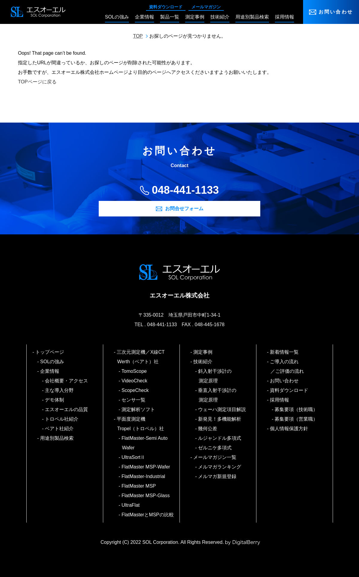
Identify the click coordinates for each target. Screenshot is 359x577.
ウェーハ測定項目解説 (222, 409)
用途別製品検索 (57, 438)
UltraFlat (131, 505)
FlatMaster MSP (139, 486)
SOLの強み (52, 361)
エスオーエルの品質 (66, 409)
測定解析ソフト (138, 409)
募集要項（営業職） (296, 419)
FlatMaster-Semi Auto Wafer (145, 443)
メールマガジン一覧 (215, 457)
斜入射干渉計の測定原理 (215, 376)
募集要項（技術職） (296, 409)
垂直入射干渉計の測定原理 (218, 395)
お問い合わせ (336, 11)
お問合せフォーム (184, 208)
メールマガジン (206, 6)
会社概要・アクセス (66, 380)
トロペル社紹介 (62, 419)
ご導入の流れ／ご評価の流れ (287, 366)
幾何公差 (208, 428)
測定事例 (203, 352)
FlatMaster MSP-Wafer (146, 466)
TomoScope (134, 371)
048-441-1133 (185, 190)
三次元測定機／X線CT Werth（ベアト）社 (143, 356)
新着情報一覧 (284, 352)
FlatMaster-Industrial (143, 476)
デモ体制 (54, 399)
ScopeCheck (135, 390)
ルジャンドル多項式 (220, 438)
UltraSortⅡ (133, 457)
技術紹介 (203, 361)
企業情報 (50, 371)
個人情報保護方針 (289, 428)
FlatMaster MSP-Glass (146, 495)
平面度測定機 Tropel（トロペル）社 (140, 423)
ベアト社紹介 (59, 428)
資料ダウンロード (165, 6)
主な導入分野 (59, 390)
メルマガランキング (220, 466)
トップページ (50, 352)
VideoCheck (134, 380)
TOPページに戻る (37, 81)
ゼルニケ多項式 (215, 447)
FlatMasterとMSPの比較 (148, 514)
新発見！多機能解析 (220, 419)
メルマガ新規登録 (218, 476)
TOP (138, 36)
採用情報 (279, 399)
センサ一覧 (134, 399)
